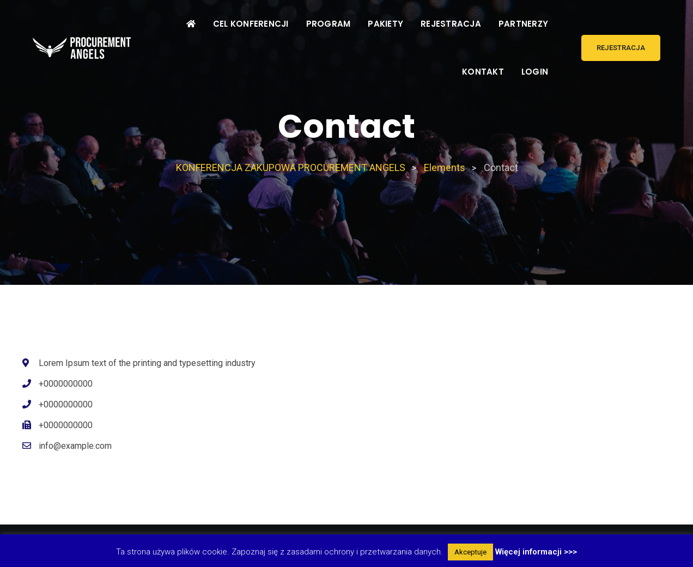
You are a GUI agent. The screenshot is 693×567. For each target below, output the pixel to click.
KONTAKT (483, 71)
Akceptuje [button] (470, 552)
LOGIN (534, 71)
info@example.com (75, 446)
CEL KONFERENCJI (251, 23)
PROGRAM (328, 23)
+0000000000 (66, 384)
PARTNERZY (523, 23)
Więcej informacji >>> (536, 552)
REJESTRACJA (451, 23)
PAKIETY (385, 23)
